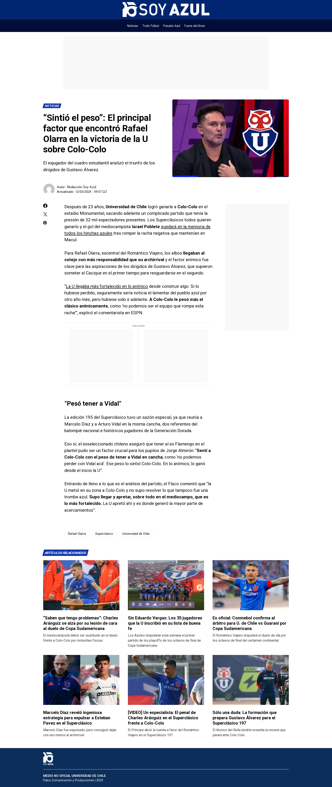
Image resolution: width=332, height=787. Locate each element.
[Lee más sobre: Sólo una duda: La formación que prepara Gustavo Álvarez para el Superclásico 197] (251, 680)
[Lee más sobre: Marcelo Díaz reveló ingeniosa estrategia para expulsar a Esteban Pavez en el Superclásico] (81, 680)
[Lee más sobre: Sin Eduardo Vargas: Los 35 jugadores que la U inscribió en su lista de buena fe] (166, 585)
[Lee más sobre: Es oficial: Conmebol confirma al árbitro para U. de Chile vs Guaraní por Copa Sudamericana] (251, 585)
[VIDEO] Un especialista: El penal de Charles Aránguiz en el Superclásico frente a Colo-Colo (163, 718)
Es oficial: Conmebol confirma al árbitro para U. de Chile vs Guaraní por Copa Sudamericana (249, 623)
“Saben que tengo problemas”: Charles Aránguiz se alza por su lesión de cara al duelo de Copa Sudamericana (80, 623)
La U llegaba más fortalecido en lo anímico (107, 286)
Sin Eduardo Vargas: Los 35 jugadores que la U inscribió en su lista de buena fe (165, 623)
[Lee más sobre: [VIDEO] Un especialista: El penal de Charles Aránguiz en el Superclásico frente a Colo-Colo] (166, 680)
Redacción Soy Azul (81, 187)
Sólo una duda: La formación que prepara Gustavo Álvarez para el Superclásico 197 (245, 718)
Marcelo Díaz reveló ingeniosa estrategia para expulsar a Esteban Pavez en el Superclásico (76, 718)
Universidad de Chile (136, 534)
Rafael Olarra (77, 534)
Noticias (52, 106)
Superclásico (104, 534)
